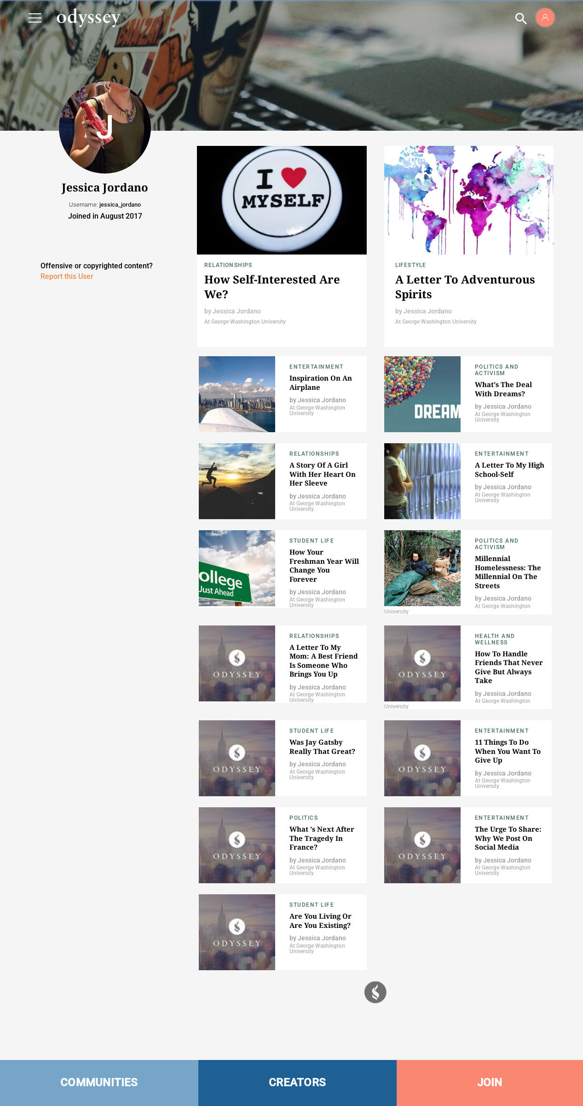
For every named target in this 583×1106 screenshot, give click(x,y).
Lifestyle (411, 265)
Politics (303, 818)
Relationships (228, 265)
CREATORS (297, 1082)
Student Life (311, 541)
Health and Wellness (495, 639)
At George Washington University (245, 321)
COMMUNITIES (99, 1082)
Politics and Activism (497, 370)
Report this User (66, 276)
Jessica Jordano (237, 311)
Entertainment (316, 367)
